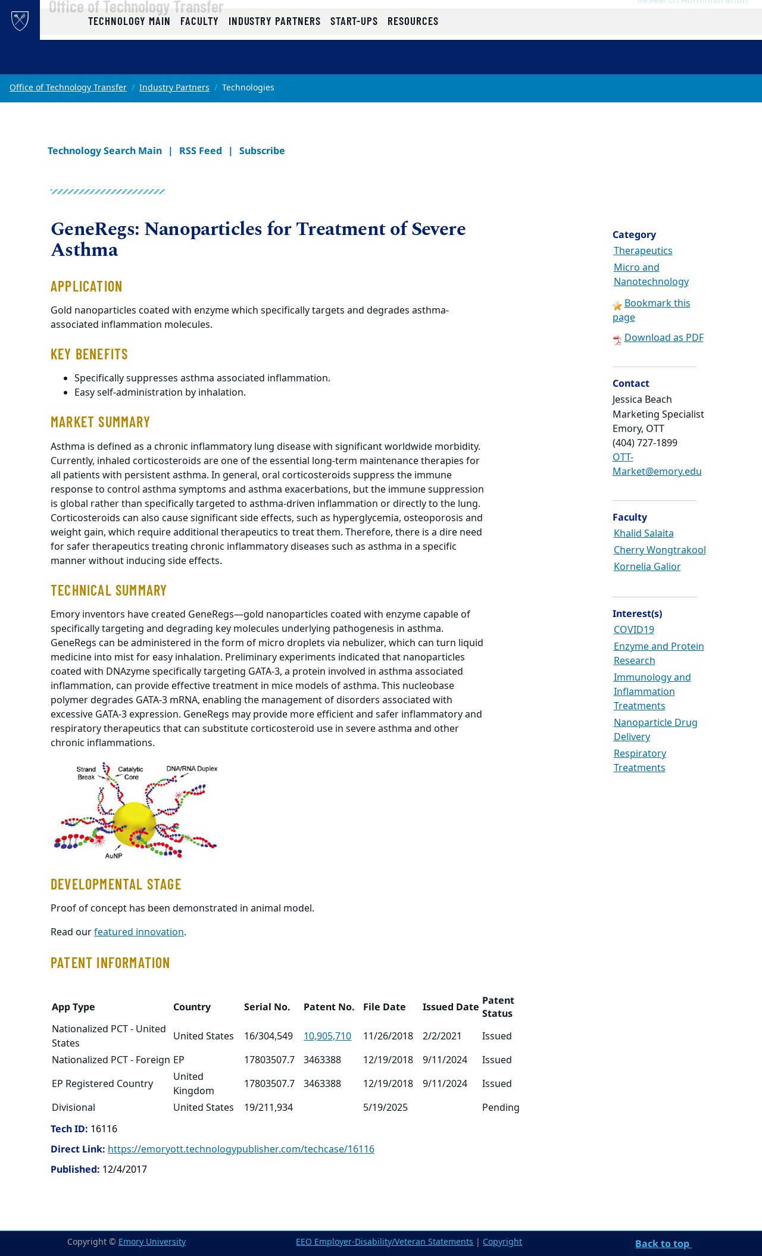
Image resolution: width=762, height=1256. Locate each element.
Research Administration (692, 24)
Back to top (663, 1243)
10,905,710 (327, 1036)
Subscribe (262, 150)
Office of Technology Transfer (170, 30)
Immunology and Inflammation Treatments (652, 692)
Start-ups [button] (354, 61)
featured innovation (139, 932)
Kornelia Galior (647, 567)
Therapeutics (643, 251)
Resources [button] (413, 61)
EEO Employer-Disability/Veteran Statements (384, 1242)
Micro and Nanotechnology (651, 275)
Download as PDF (664, 338)
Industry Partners (174, 88)
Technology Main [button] (129, 61)
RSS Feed (200, 150)
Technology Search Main (105, 150)
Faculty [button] (199, 61)
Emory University (152, 1242)
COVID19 (634, 630)
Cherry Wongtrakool (660, 550)
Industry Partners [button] (275, 61)
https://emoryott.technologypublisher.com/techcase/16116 (241, 1149)
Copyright (502, 1242)
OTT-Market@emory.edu (657, 464)
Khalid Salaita (644, 534)
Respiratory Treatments (640, 761)
